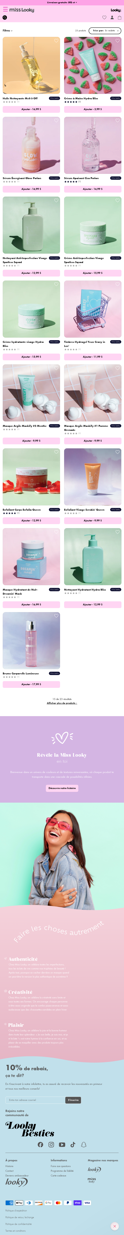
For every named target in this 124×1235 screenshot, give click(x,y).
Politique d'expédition (16, 1210)
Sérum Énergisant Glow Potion (22, 178)
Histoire (9, 1166)
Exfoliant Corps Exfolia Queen (22, 510)
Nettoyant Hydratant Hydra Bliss (85, 590)
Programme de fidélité (62, 1171)
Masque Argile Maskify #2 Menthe (25, 426)
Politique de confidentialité (18, 1224)
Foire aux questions (61, 1166)
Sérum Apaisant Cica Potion (81, 178)
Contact (9, 1171)
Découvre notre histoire (62, 788)
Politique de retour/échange (19, 1217)
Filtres (8, 30)
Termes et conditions (15, 1231)
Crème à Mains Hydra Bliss (81, 98)
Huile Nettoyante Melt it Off (20, 98)
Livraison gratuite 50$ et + (62, 3)
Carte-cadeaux (58, 1175)
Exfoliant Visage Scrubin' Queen (84, 510)
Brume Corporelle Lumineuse (21, 673)
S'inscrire (73, 1100)
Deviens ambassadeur (17, 1175)
